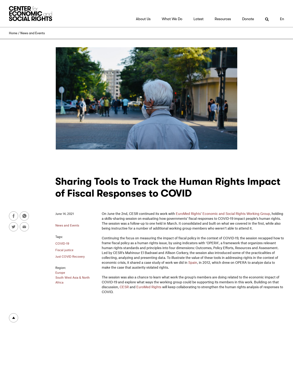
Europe (60, 272)
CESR (124, 287)
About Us (143, 19)
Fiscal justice (64, 250)
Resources (223, 19)
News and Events (32, 33)
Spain (192, 262)
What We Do (172, 19)
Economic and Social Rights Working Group (236, 213)
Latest (198, 19)
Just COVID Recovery (70, 256)
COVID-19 (62, 243)
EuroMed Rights (188, 213)
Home (13, 33)
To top (13, 317)
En (282, 19)
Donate (248, 19)
